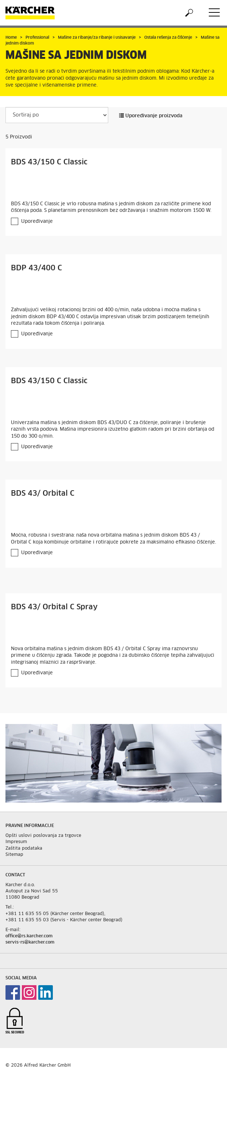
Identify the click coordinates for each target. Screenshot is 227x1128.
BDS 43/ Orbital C (42, 493)
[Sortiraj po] (56, 115)
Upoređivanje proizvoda (151, 116)
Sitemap (14, 855)
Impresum (16, 842)
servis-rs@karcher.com (29, 942)
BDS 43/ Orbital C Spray (54, 607)
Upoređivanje (37, 221)
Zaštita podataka (23, 848)
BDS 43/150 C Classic (49, 162)
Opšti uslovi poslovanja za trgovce (43, 836)
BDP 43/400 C (36, 268)
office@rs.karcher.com (28, 936)
